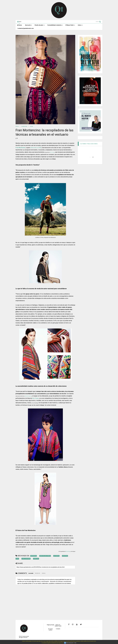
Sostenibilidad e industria (55, 25)
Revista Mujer (67, 551)
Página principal (50, 624)
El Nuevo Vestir (70, 25)
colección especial (28, 396)
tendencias (24, 126)
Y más (75, 642)
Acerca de (28, 25)
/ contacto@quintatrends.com (25, 28)
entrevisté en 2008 (35, 147)
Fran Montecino (20, 147)
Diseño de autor (40, 25)
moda (31, 126)
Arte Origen (52, 152)
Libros (80, 25)
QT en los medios (50, 629)
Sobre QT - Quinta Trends (58, 625)
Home (19, 25)
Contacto (58, 628)
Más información (69, 642)
